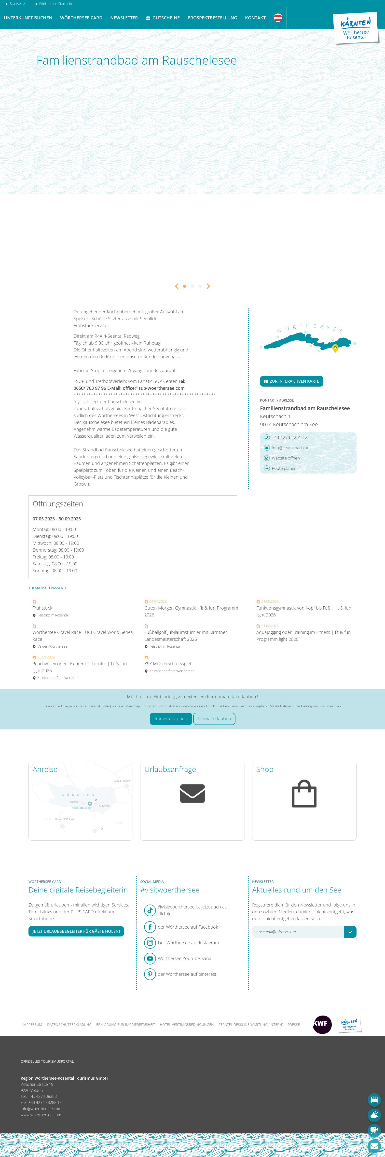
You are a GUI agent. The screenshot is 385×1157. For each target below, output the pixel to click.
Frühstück (50, 608)
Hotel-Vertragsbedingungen (187, 1024)
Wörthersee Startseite (53, 3)
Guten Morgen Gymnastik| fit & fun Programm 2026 (191, 608)
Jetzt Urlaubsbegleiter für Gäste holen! (76, 931)
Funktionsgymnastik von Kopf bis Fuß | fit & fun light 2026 (303, 608)
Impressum (32, 1024)
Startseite (15, 3)
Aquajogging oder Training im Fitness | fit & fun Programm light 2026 (303, 632)
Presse (294, 1024)
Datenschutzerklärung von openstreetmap (310, 706)
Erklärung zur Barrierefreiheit (125, 1024)
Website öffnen (282, 458)
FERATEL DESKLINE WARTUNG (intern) (251, 1024)
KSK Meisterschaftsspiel (169, 664)
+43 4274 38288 (43, 1096)
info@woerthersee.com (41, 1108)
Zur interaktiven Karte (291, 381)
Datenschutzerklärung (69, 1024)
